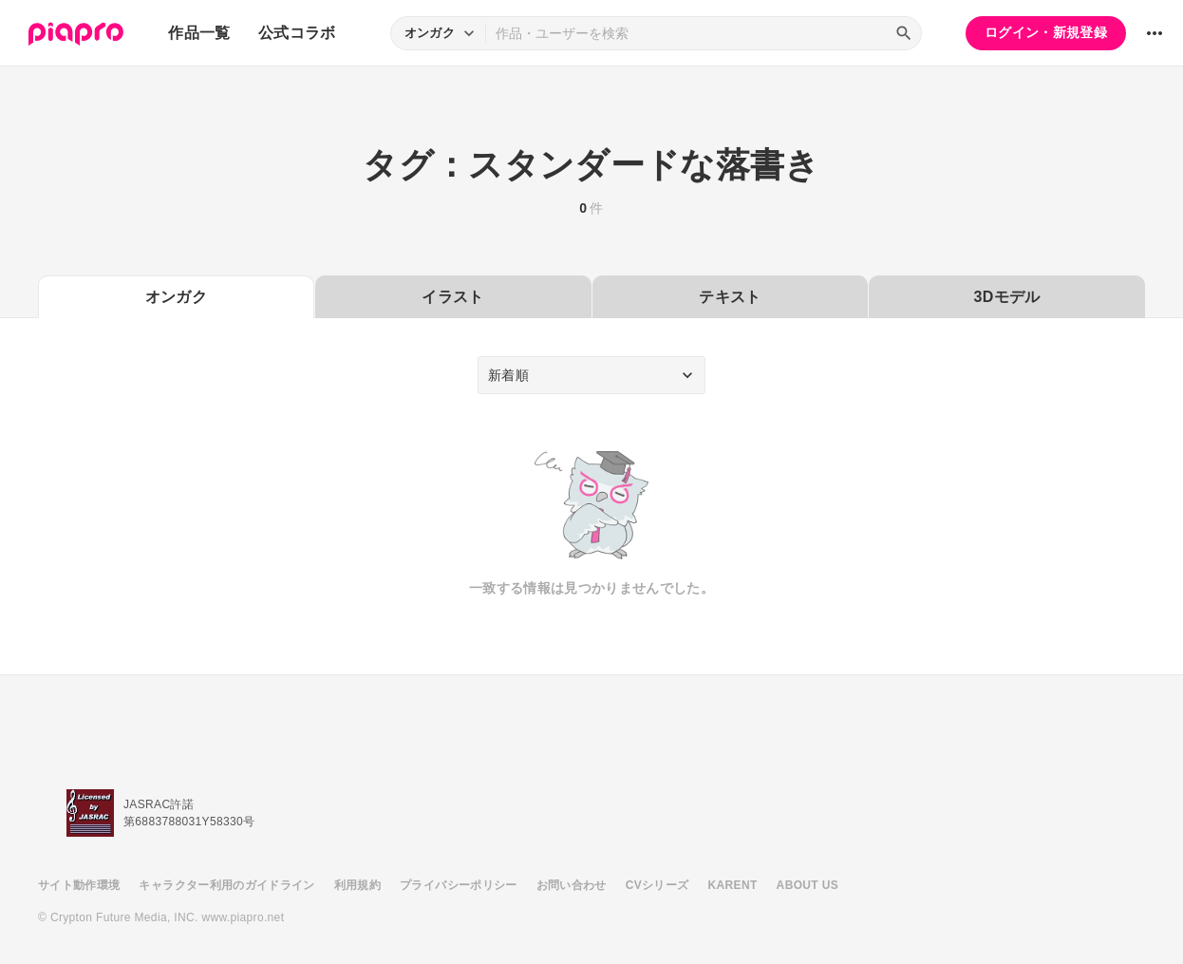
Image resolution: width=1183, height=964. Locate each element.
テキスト (729, 297)
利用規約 (357, 885)
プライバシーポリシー (458, 885)
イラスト (452, 297)
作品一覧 (199, 33)
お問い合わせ (571, 885)
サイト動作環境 (79, 885)
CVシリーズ (657, 885)
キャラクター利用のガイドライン (226, 885)
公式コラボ (297, 33)
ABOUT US (807, 885)
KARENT (733, 885)
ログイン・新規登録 (1046, 32)
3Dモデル (1007, 297)
